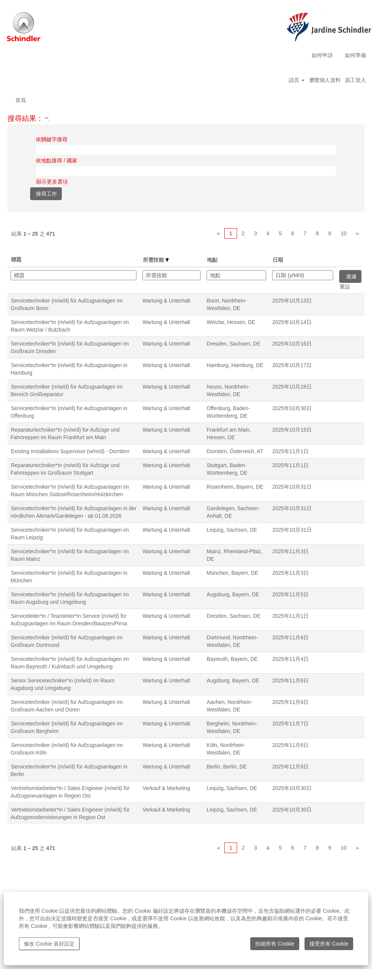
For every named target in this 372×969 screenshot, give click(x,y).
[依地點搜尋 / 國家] (186, 171)
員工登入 (355, 80)
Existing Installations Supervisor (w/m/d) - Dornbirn (70, 451)
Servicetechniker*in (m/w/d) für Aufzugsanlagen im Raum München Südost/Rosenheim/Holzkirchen (70, 490)
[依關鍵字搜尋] (186, 150)
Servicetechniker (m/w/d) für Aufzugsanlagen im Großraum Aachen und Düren (66, 706)
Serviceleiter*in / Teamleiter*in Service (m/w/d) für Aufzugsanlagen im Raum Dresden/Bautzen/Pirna (69, 619)
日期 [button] (277, 260)
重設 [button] (345, 287)
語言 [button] (297, 80)
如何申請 (322, 55)
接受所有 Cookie (328, 944)
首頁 (20, 100)
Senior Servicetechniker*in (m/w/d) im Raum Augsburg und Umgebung (63, 684)
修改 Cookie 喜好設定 (49, 944)
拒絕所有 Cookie (274, 944)
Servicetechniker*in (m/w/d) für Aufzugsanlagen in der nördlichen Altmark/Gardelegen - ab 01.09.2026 (73, 512)
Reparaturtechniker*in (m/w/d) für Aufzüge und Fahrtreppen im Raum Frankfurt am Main (65, 433)
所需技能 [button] (156, 260)
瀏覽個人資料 (325, 80)
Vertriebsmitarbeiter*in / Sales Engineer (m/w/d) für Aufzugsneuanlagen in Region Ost (70, 792)
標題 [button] (16, 259)
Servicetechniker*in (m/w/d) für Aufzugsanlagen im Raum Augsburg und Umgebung (70, 598)
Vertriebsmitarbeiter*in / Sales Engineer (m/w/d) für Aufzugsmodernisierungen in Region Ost (70, 813)
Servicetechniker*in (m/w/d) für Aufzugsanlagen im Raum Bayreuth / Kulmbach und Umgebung (70, 663)
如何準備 (355, 55)
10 (344, 233)
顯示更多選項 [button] (52, 182)
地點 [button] (212, 260)
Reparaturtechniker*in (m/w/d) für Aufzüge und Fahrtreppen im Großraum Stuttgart (65, 469)
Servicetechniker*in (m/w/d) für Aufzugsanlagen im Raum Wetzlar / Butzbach (70, 326)
